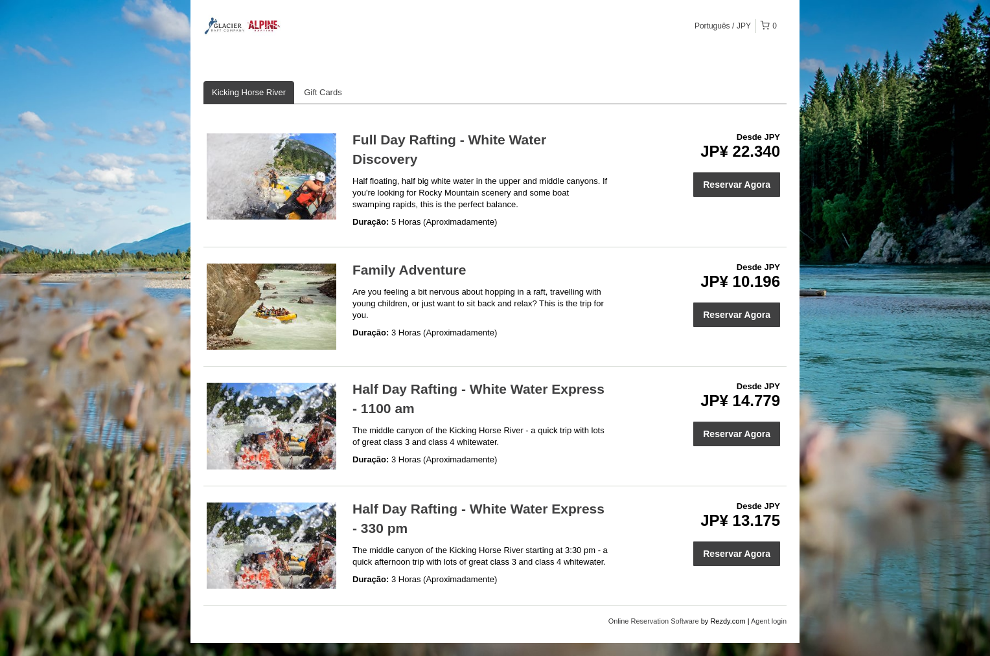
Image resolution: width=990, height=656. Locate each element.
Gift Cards (323, 92)
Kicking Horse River (249, 92)
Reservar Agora (736, 184)
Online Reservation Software (653, 621)
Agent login (769, 621)
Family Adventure (409, 269)
